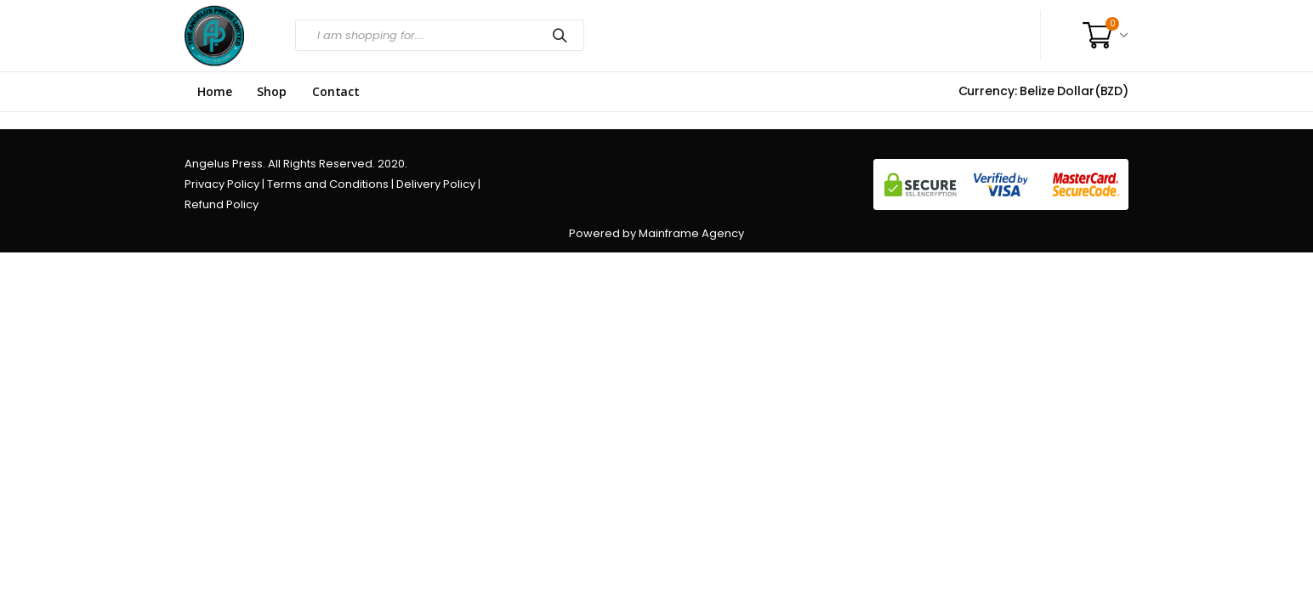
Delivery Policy (435, 184)
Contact (336, 91)
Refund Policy (222, 204)
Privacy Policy (222, 184)
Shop (271, 91)
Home (214, 91)
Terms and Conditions (328, 184)
